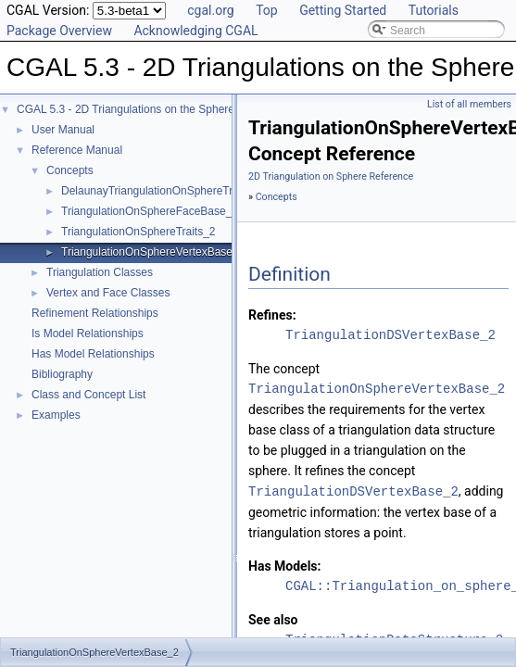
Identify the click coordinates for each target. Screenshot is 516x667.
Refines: (272, 315)
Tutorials (434, 10)
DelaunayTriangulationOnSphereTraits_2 (161, 190)
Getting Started (342, 10)
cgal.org (210, 10)
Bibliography (62, 374)
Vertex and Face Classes (108, 292)
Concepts (70, 170)
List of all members (469, 104)
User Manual (62, 129)
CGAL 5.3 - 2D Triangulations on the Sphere (125, 109)
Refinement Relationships (94, 313)
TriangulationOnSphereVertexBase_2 (153, 251)
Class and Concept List (88, 394)
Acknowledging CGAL (195, 30)
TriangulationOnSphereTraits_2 (138, 231)
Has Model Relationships (93, 353)
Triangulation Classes (99, 272)
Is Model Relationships (87, 333)
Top (267, 10)
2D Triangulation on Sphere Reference (330, 176)
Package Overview (59, 30)
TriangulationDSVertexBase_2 (390, 335)
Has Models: (284, 565)
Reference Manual (76, 150)
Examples (56, 415)
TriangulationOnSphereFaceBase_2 (149, 211)
